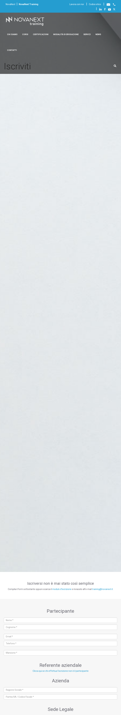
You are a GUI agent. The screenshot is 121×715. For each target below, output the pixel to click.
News (98, 34)
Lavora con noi (76, 4)
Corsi (25, 34)
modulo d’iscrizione (61, 589)
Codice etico (95, 4)
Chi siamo (12, 34)
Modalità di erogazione (66, 34)
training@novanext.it (102, 589)
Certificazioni (41, 34)
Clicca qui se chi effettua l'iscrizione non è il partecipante (61, 671)
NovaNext (10, 4)
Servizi (87, 34)
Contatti (12, 50)
